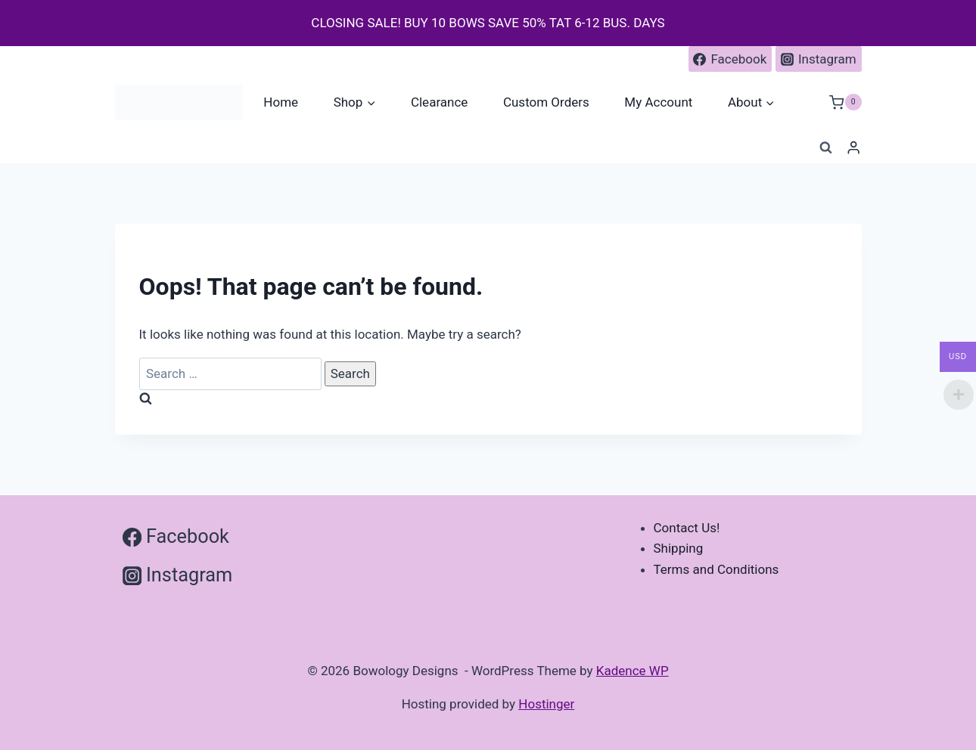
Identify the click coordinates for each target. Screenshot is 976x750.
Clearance (439, 102)
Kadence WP (632, 670)
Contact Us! (687, 527)
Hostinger (546, 703)
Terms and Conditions (716, 569)
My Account (658, 102)
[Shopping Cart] (845, 102)
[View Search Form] (825, 148)
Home (280, 102)
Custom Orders (546, 102)
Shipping (679, 548)
